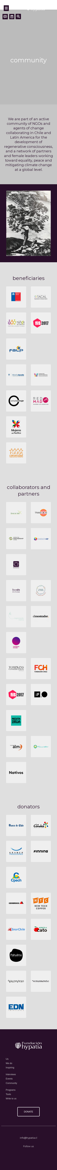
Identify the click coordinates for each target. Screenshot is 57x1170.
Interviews (11, 1074)
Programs (10, 1090)
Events (9, 1078)
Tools (8, 1094)
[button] (18, 16)
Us (7, 1059)
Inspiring (10, 1067)
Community (11, 1083)
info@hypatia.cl (28, 1137)
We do (9, 1063)
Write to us (11, 1098)
